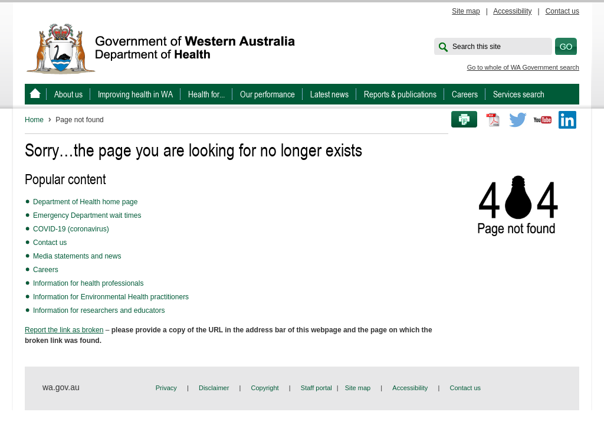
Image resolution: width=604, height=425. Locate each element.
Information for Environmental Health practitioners (111, 297)
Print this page (460, 120)
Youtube (543, 120)
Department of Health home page (85, 202)
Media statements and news (77, 256)
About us (68, 94)
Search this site (476, 46)
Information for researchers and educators (99, 310)
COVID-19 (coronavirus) (71, 229)
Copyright (265, 387)
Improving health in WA (135, 94)
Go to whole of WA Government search (523, 67)
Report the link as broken (64, 330)
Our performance (267, 94)
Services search (518, 94)
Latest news (329, 94)
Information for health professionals (88, 283)
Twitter (518, 120)
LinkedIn (567, 120)
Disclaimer (214, 387)
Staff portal (316, 387)
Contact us (562, 11)
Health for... (206, 94)
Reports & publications (400, 94)
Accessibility (512, 11)
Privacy (166, 387)
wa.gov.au (61, 387)
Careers (465, 94)
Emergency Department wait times (87, 215)
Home (34, 120)
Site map (466, 11)
